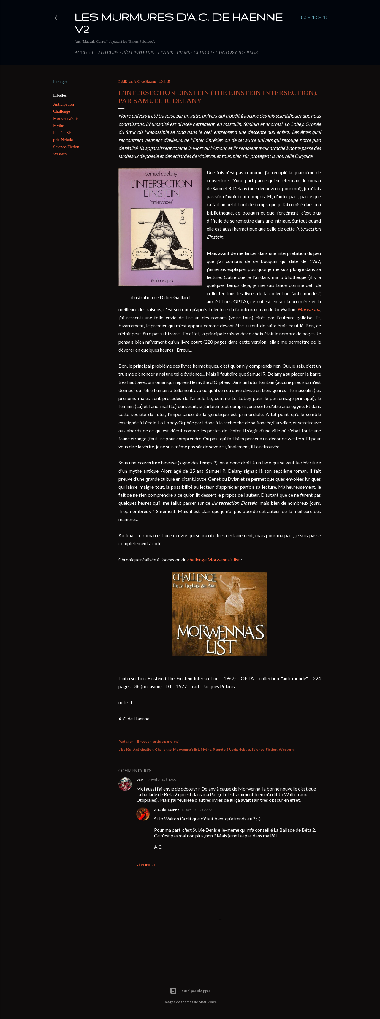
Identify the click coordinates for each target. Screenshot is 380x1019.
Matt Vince (208, 1002)
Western (60, 154)
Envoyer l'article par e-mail (158, 741)
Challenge (61, 111)
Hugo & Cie (229, 52)
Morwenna (308, 309)
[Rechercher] (313, 18)
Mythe (58, 125)
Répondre (146, 865)
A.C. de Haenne (166, 809)
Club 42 (203, 52)
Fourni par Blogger (190, 990)
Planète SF (62, 133)
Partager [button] (60, 82)
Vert (140, 779)
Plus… (254, 52)
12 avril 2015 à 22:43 (197, 810)
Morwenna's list (66, 118)
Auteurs (108, 52)
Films (183, 52)
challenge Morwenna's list (213, 559)
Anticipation (63, 104)
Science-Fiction (66, 147)
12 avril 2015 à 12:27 (161, 780)
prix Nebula (63, 140)
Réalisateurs (138, 52)
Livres (165, 52)
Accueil (84, 52)
